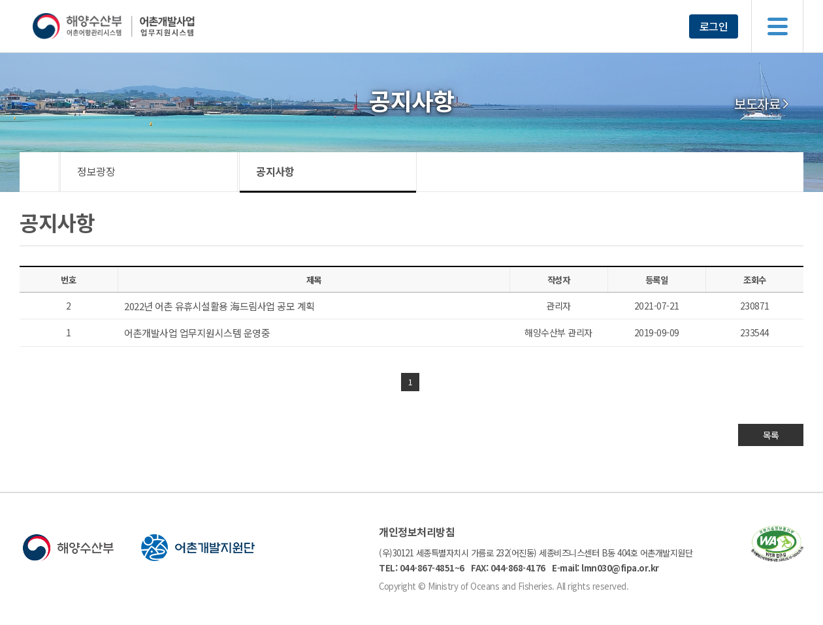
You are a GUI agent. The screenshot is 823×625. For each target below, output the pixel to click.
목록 (771, 434)
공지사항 (275, 171)
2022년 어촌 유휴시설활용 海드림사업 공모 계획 (219, 306)
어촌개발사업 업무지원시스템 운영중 (197, 333)
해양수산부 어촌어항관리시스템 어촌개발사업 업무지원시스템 (139, 26)
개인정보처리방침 (417, 531)
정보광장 (96, 171)
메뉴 (777, 26)
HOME (39, 171)
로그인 (714, 26)
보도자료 (757, 103)
